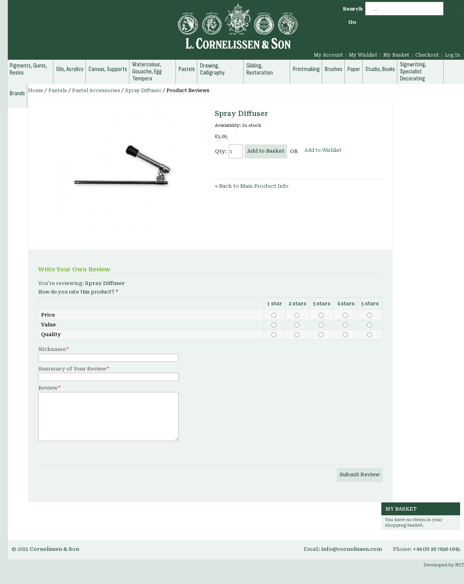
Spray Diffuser (143, 90)
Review (48, 388)
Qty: (221, 151)
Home (35, 90)
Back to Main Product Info (252, 186)
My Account (328, 55)
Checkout (427, 55)
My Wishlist (363, 55)
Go (352, 22)
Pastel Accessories (96, 90)
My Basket (396, 55)
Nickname (52, 349)
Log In (452, 55)
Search (353, 9)
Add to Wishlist (323, 150)
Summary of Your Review (72, 369)
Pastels (57, 90)
